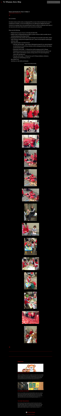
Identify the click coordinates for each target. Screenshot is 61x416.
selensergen (33, 414)
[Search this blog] (54, 2)
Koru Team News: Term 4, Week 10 (24, 372)
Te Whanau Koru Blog (12, 2)
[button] (9, 15)
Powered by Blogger (30, 412)
